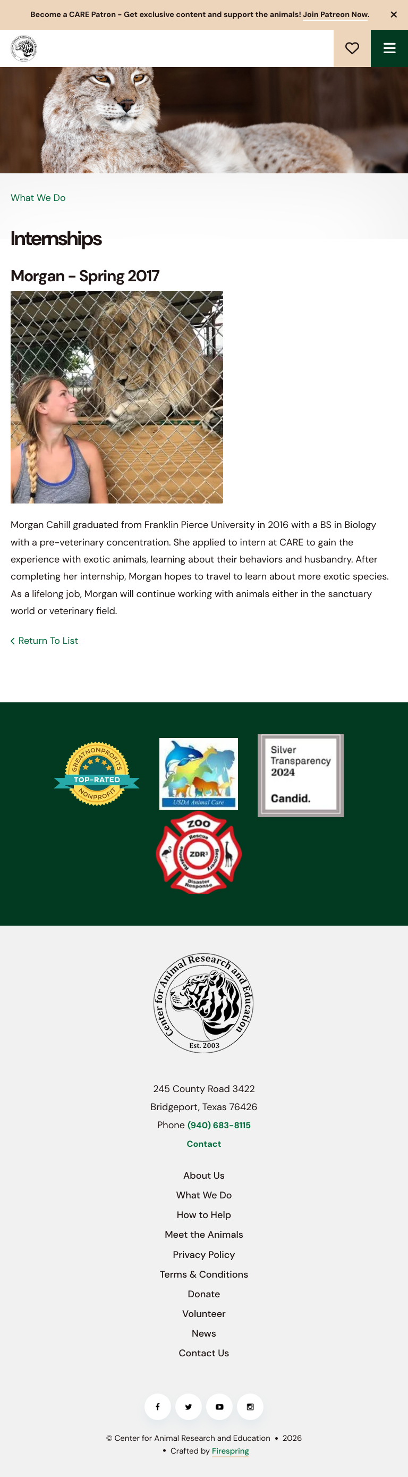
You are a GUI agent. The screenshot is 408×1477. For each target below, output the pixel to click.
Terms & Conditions (204, 1274)
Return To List (48, 640)
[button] (394, 14)
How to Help (204, 1215)
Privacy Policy (204, 1254)
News (204, 1333)
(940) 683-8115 (219, 1125)
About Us (204, 1175)
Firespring (230, 1451)
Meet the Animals (204, 1234)
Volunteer (204, 1313)
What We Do (204, 1195)
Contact (204, 1144)
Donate (352, 48)
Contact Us (204, 1353)
